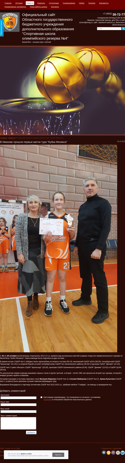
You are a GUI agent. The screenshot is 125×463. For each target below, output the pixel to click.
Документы (104, 3)
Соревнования (69, 3)
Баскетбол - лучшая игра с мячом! (36, 42)
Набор (82, 3)
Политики (47, 400)
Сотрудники (54, 3)
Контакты (55, 7)
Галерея (91, 3)
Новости (29, 3)
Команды (41, 3)
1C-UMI (17, 448)
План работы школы (38, 7)
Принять (58, 455)
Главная (8, 3)
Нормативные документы (15, 7)
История (18, 3)
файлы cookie (26, 454)
